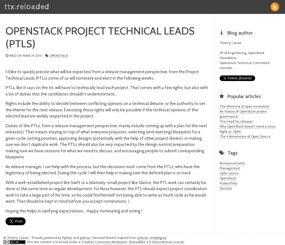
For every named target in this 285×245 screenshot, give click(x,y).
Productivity (228, 183)
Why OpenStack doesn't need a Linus (247, 126)
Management (230, 168)
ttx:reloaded (26, 7)
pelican (85, 238)
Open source (229, 173)
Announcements (232, 163)
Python (67, 238)
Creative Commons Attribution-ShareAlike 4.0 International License (132, 242)
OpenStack (59, 55)
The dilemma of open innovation (244, 106)
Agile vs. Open (230, 131)
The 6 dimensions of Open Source (245, 136)
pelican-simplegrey (151, 238)
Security (226, 188)
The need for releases (236, 121)
